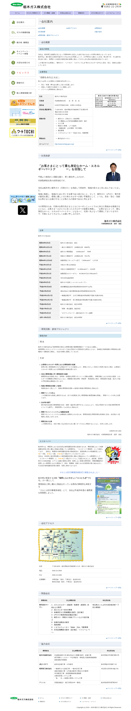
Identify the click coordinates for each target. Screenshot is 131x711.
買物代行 (81, 13)
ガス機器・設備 (49, 13)
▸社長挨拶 (41, 32)
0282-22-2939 (63, 112)
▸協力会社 (98, 32)
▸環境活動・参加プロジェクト (48, 35)
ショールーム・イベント (113, 13)
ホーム (17, 13)
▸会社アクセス (72, 28)
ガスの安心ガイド (97, 13)
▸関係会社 (98, 28)
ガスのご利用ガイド (33, 13)
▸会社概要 (41, 28)
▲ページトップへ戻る (113, 150)
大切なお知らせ (65, 13)
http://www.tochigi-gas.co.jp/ (64, 144)
